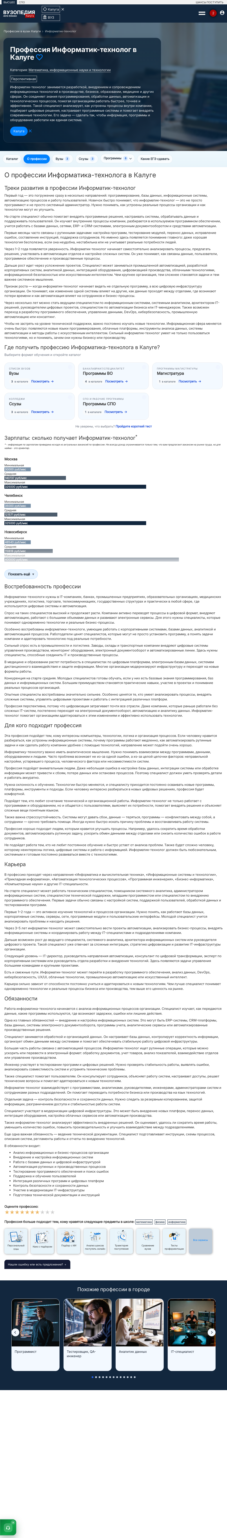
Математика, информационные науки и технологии (70, 70)
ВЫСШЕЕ (9, 2)
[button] (15, 1333)
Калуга (18, 131)
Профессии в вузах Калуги (22, 31)
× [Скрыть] (13, 1522)
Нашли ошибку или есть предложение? (35, 1264)
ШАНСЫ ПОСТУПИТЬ (209, 2)
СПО (22, 2)
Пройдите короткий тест (134, 427)
